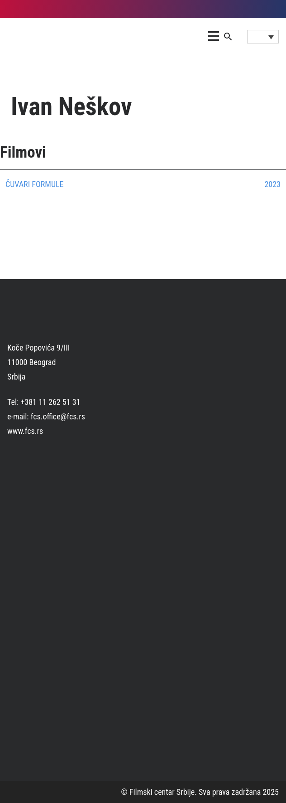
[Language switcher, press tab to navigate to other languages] (263, 36)
